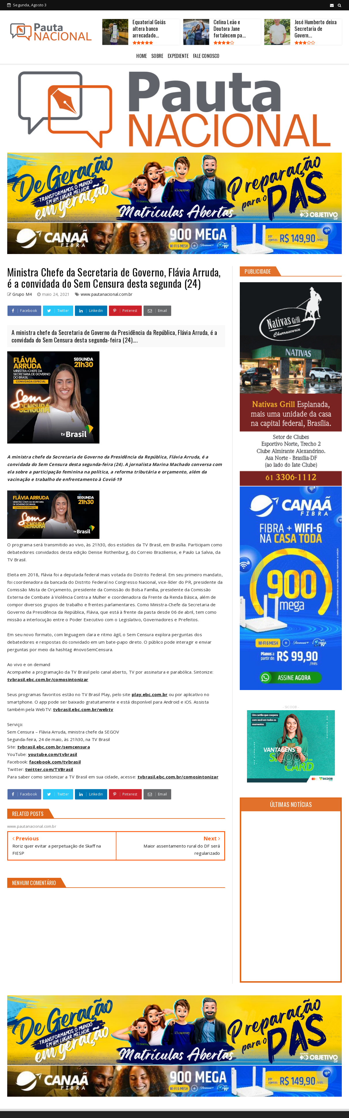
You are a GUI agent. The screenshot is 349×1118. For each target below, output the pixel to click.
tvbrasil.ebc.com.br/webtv (83, 709)
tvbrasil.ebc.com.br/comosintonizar (47, 679)
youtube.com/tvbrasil (52, 754)
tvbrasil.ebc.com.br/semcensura (53, 747)
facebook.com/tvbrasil (55, 762)
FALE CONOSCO (206, 55)
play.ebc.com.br (150, 694)
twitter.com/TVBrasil (49, 769)
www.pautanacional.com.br (107, 294)
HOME (141, 55)
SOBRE (157, 55)
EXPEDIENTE (178, 55)
